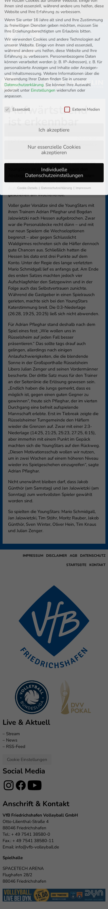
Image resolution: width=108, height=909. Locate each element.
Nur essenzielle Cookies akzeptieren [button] (54, 89)
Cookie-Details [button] (27, 127)
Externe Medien (82, 49)
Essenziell (17, 49)
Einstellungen (43, 30)
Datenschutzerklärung (23, 24)
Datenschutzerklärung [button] (57, 127)
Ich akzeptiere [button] (54, 69)
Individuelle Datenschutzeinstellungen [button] (54, 112)
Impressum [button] (83, 127)
